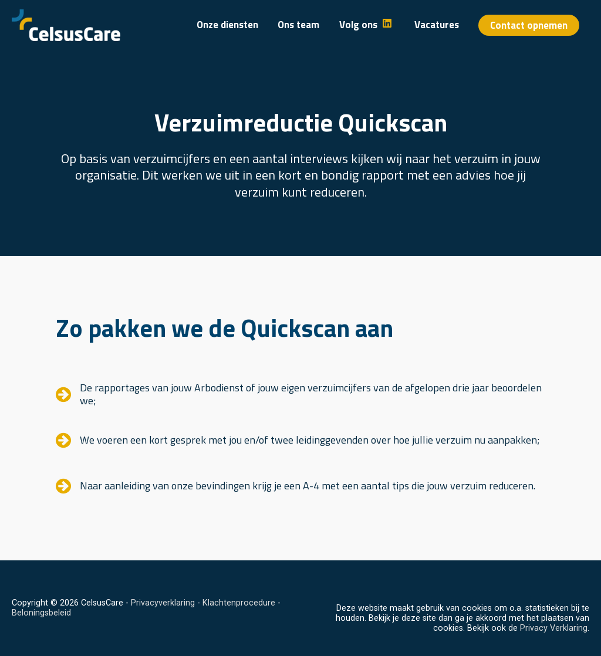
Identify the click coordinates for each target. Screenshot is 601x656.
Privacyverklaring (163, 603)
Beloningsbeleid (41, 613)
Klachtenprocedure (238, 603)
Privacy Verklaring (554, 628)
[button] (528, 25)
